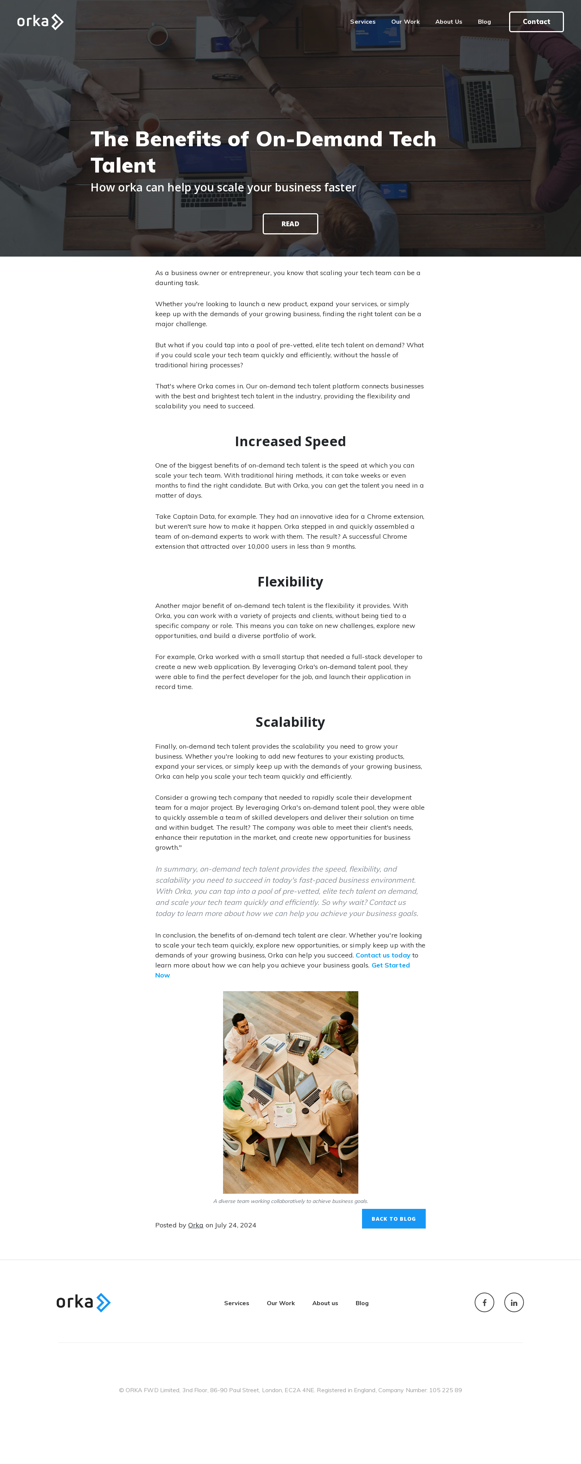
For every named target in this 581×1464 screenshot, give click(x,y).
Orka (195, 1225)
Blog (484, 21)
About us (325, 1303)
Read (290, 223)
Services (367, 21)
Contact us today (383, 955)
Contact (536, 21)
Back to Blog (394, 1218)
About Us (448, 21)
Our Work (405, 21)
